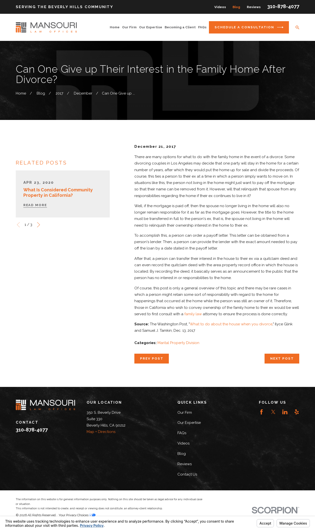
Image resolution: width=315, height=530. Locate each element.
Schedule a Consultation (249, 27)
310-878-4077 (283, 6)
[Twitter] (273, 411)
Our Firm (184, 412)
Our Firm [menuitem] (129, 27)
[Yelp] (296, 411)
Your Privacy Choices (77, 515)
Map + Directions (101, 432)
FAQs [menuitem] (202, 27)
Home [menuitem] (115, 27)
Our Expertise (189, 422)
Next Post (282, 358)
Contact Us (187, 474)
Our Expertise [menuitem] (150, 27)
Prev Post (151, 358)
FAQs (181, 433)
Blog (236, 7)
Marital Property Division (178, 343)
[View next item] (38, 231)
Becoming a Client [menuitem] (180, 27)
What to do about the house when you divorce (231, 324)
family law (193, 314)
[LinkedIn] (284, 411)
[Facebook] (261, 411)
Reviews (254, 7)
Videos (220, 7)
